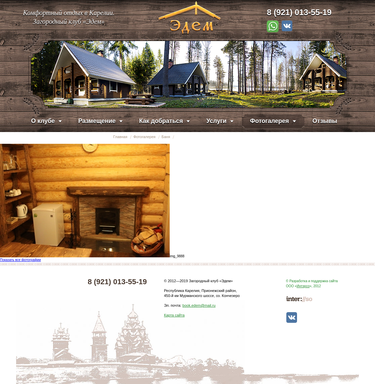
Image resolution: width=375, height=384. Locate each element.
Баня (166, 137)
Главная (120, 137)
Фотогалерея (144, 137)
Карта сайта (174, 315)
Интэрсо (303, 286)
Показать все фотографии (20, 260)
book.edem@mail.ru (199, 305)
